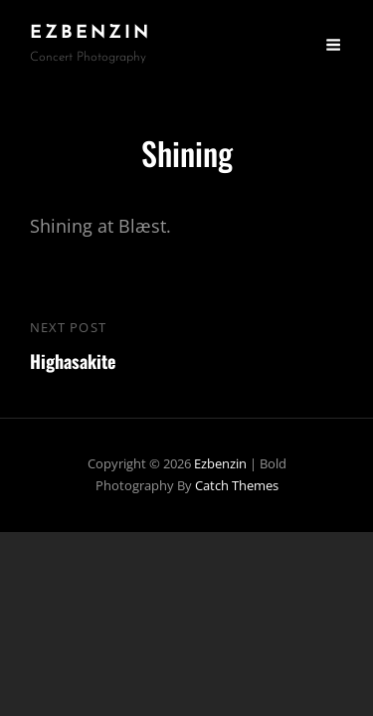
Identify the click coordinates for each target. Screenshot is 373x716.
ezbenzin (90, 33)
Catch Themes (237, 485)
